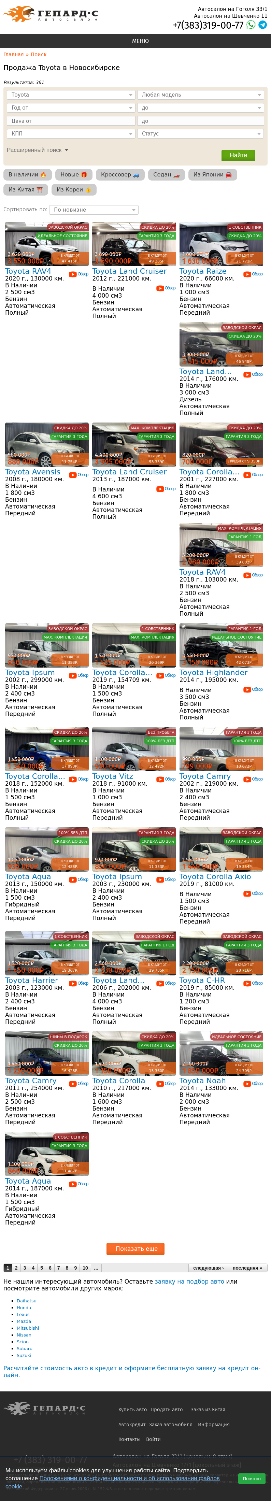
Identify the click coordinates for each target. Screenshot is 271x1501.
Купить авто (132, 1409)
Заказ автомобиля (170, 1424)
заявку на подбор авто (189, 1281)
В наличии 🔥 (28, 174)
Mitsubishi (28, 1328)
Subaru (24, 1348)
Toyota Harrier (31, 980)
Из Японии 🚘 (213, 174)
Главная (13, 54)
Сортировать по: (26, 209)
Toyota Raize (203, 271)
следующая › (208, 1268)
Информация (214, 1424)
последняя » (247, 1268)
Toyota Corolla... (210, 472)
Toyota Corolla (118, 1080)
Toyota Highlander (213, 672)
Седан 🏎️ (166, 174)
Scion (23, 1341)
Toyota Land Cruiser (129, 271)
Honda (24, 1307)
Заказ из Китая (208, 1409)
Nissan (24, 1335)
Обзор (78, 274)
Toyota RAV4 (28, 271)
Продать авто (167, 1409)
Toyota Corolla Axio (215, 876)
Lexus (23, 1314)
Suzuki (24, 1355)
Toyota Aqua (28, 876)
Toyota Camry (205, 776)
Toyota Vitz (112, 776)
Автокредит (132, 1424)
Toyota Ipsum (30, 672)
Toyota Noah (203, 1080)
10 (85, 1268)
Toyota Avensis (32, 472)
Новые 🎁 (73, 174)
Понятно (252, 1478)
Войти (153, 1439)
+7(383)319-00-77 (208, 25)
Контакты (129, 1439)
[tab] (36, 149)
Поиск (38, 54)
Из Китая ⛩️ (26, 189)
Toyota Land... (206, 371)
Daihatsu (27, 1300)
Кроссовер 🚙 (120, 174)
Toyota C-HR (202, 980)
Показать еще (137, 1249)
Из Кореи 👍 (74, 189)
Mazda (24, 1321)
